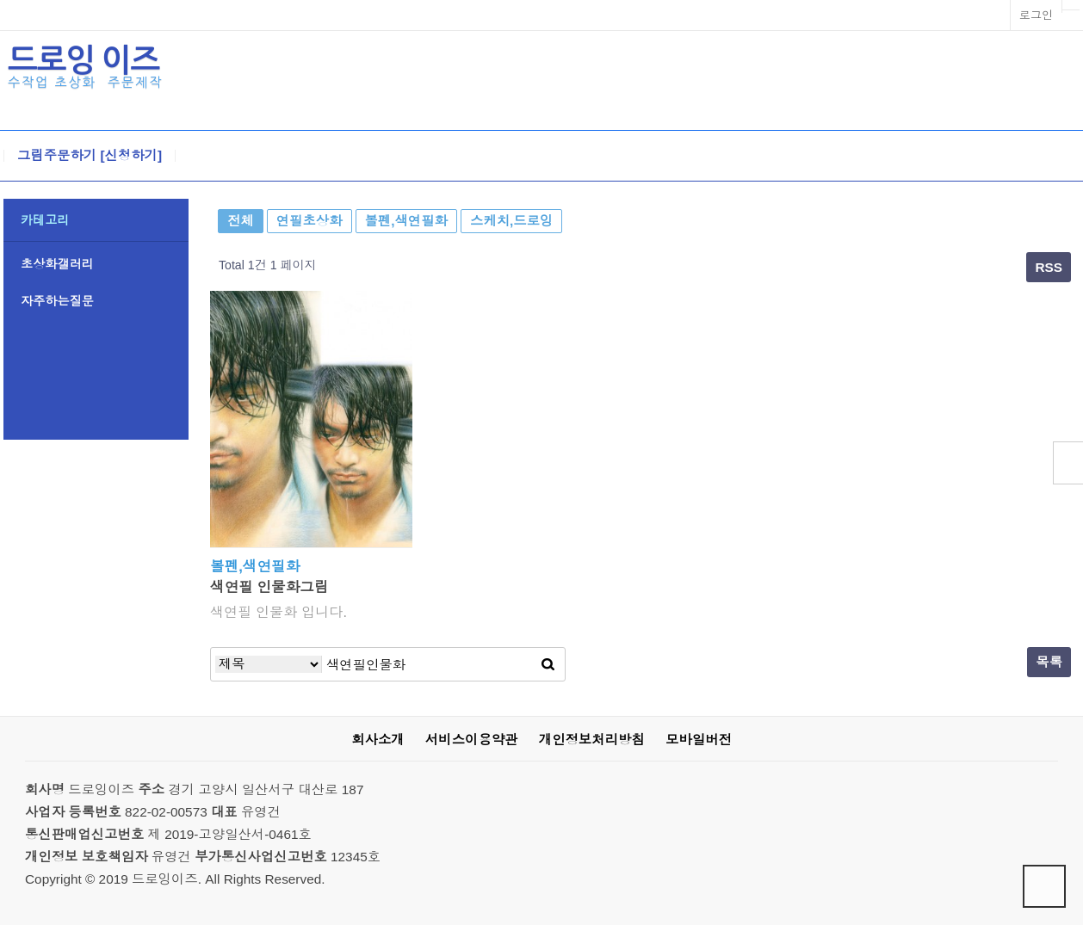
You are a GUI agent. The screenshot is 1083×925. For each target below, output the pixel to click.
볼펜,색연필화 (406, 220)
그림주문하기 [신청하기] (89, 156)
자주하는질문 (57, 301)
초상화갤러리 (57, 264)
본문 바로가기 (0, 0)
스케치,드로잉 (511, 220)
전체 (240, 220)
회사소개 (377, 739)
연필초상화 (309, 220)
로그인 (1036, 15)
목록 (1049, 662)
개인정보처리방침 (592, 739)
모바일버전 (698, 739)
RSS (1048, 267)
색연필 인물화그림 (269, 587)
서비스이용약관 (471, 739)
